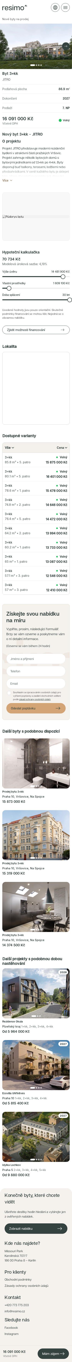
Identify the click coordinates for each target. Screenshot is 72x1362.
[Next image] (66, 46)
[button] (36, 217)
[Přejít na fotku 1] (32, 65)
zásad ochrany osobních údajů (34, 699)
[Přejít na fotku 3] (39, 65)
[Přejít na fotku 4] (41, 65)
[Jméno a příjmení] (36, 659)
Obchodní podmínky (18, 1279)
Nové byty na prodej (15, 19)
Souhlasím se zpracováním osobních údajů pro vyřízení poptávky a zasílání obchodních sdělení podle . (37, 696)
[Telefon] (36, 671)
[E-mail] (36, 683)
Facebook (11, 1328)
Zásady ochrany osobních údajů (26, 1286)
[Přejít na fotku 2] (36, 65)
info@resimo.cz (15, 1311)
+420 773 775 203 (17, 1305)
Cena (62, 448)
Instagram (11, 1334)
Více (7, 180)
